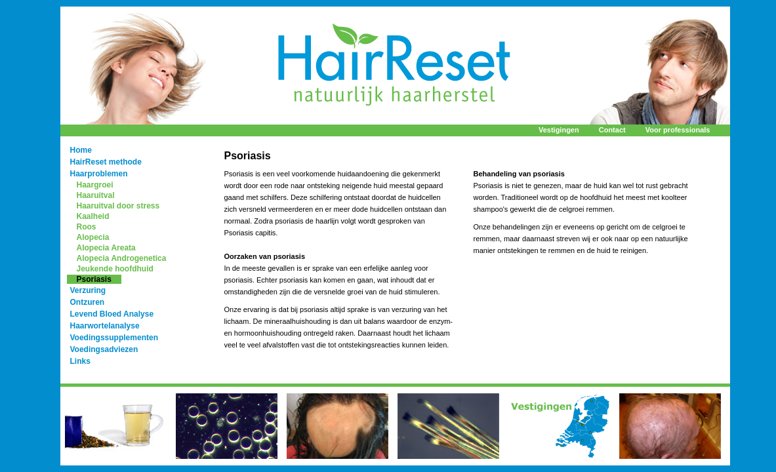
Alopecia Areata (106, 247)
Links (80, 361)
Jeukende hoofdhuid (115, 268)
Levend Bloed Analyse (112, 314)
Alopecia (93, 237)
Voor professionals (677, 130)
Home (81, 150)
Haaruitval (96, 195)
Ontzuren (87, 302)
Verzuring (88, 290)
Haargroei (95, 184)
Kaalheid (93, 216)
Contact (612, 130)
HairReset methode (106, 162)
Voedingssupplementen (114, 337)
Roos (86, 226)
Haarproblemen (99, 173)
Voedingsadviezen (104, 349)
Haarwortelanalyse (105, 325)
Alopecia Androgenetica (122, 258)
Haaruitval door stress (118, 205)
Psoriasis (94, 279)
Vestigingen (559, 130)
